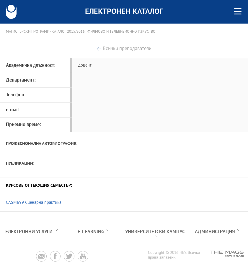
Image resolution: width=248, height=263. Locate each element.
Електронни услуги (29, 232)
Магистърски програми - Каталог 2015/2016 (45, 31)
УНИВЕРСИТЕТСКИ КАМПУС (155, 232)
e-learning (91, 232)
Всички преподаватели (127, 49)
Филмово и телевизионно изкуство (121, 31)
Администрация (215, 232)
